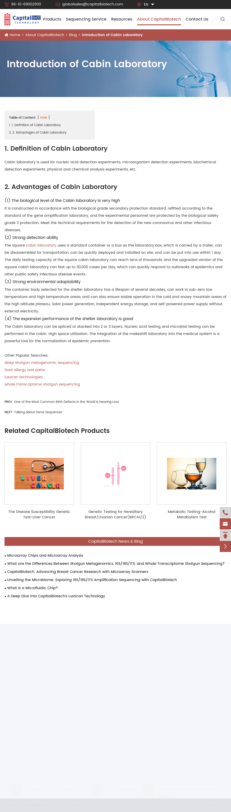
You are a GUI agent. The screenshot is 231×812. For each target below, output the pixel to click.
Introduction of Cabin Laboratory (112, 35)
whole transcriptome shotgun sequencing (42, 384)
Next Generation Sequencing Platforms (39, 704)
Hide (43, 117)
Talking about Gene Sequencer (38, 412)
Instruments (16, 668)
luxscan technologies (24, 377)
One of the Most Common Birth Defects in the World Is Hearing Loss (66, 401)
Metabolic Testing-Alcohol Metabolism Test (191, 514)
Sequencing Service (86, 19)
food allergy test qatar (25, 370)
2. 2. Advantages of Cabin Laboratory (38, 132)
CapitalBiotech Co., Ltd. (46, 805)
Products (52, 19)
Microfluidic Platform (23, 690)
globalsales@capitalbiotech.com (89, 4)
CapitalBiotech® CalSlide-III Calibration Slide (45, 745)
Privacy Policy (214, 805)
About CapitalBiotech (159, 19)
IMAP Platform (17, 712)
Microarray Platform (22, 697)
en (146, 4)
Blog (73, 35)
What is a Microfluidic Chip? (32, 588)
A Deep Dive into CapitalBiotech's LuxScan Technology (56, 596)
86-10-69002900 (23, 4)
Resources (121, 19)
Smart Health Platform (24, 719)
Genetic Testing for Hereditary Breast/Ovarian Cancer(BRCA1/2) (115, 514)
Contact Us (197, 19)
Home (15, 35)
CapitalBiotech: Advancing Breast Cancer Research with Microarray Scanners (77, 572)
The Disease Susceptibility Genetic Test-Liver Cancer (39, 514)
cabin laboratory (41, 245)
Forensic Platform (20, 726)
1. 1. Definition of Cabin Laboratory (35, 125)
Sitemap (187, 805)
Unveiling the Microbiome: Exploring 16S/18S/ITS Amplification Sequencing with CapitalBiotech (92, 580)
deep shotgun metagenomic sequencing (42, 363)
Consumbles (16, 737)
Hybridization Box (20, 752)
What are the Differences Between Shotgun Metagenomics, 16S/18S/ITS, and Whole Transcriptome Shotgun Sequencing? (116, 564)
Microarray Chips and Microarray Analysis (45, 555)
